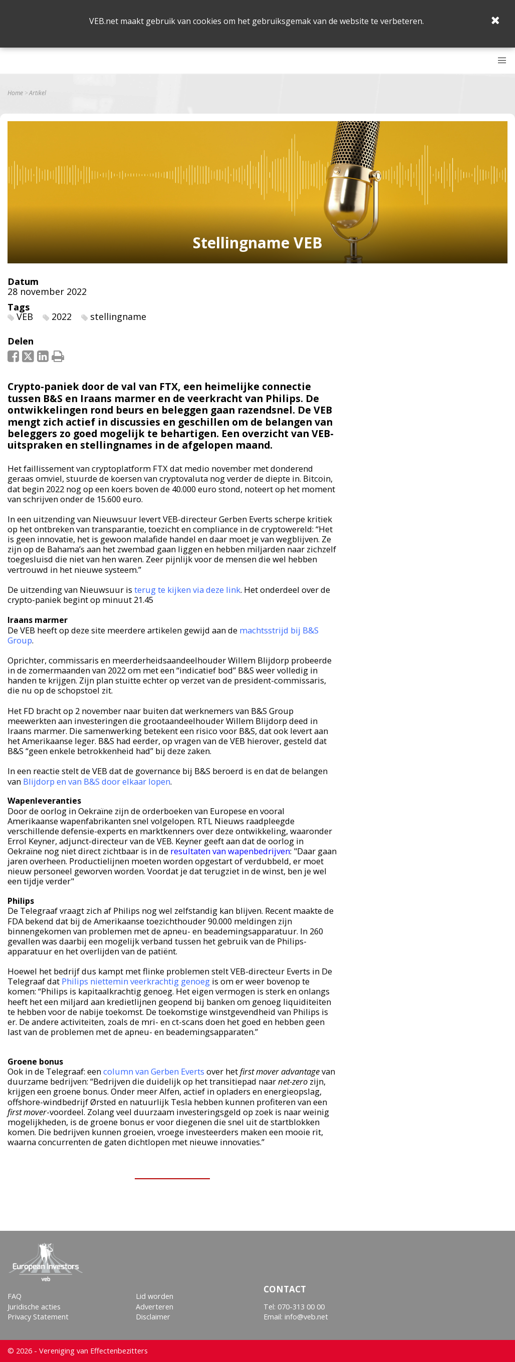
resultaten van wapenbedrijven (229, 851)
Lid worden (154, 1296)
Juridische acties (34, 1306)
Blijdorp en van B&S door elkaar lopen (96, 781)
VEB (25, 316)
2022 (62, 316)
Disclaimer (153, 1316)
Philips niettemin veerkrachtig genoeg (136, 981)
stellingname (118, 316)
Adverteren (154, 1306)
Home (15, 93)
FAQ (15, 1296)
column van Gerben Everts (153, 1071)
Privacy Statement (38, 1316)
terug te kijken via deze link (187, 589)
